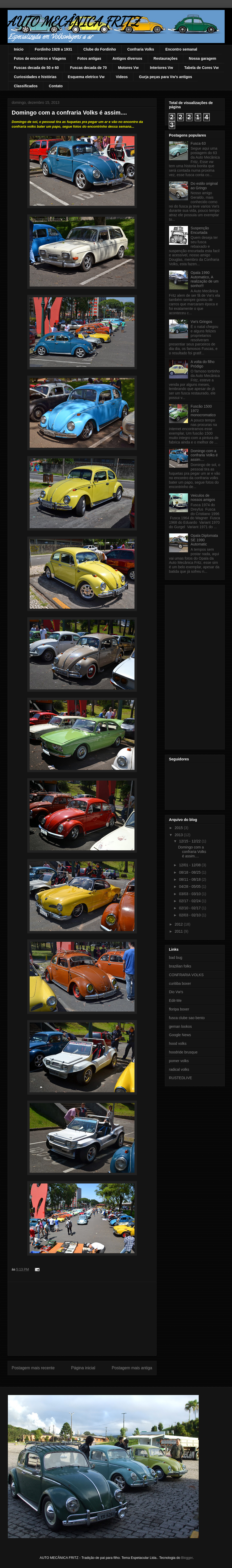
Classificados (25, 86)
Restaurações (166, 58)
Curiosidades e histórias (35, 77)
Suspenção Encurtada (200, 230)
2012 (179, 924)
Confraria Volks (140, 49)
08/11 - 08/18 (190, 879)
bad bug (175, 957)
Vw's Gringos (201, 322)
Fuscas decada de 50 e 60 (36, 68)
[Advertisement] (82, 1318)
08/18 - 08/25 (190, 872)
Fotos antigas (89, 58)
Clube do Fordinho (99, 49)
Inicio (19, 49)
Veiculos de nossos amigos (203, 497)
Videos (122, 77)
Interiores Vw (161, 68)
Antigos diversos (127, 58)
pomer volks (179, 1061)
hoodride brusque (183, 1052)
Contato (56, 86)
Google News (180, 1035)
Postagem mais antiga (132, 1368)
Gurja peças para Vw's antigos (165, 77)
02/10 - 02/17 (190, 908)
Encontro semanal (181, 49)
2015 (179, 828)
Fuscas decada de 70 (88, 68)
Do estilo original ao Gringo (204, 185)
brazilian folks (180, 966)
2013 (179, 835)
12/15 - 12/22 (190, 841)
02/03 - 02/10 (190, 915)
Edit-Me (175, 1000)
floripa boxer (179, 1009)
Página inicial (83, 1368)
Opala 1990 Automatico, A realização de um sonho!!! (205, 279)
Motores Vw (128, 68)
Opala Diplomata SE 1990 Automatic (204, 540)
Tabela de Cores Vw (201, 68)
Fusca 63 (198, 143)
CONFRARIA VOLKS (186, 975)
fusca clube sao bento (187, 1018)
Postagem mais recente (33, 1368)
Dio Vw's (176, 992)
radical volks (179, 1069)
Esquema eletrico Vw (86, 77)
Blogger (187, 1558)
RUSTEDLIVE (180, 1078)
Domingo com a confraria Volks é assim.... (204, 455)
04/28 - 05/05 (190, 886)
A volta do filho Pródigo (202, 364)
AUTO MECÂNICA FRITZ (73, 21)
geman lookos (180, 1026)
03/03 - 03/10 (190, 894)
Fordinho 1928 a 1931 (53, 49)
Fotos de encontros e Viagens (40, 58)
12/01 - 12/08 (190, 865)
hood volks (178, 1043)
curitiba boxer (180, 983)
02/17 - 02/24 (190, 901)
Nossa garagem (202, 58)
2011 (179, 931)
